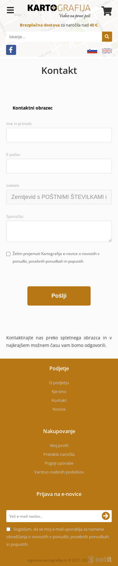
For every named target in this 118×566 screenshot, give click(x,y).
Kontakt (59, 400)
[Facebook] (11, 50)
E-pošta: (13, 154)
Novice (59, 409)
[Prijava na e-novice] (106, 516)
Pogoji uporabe (59, 463)
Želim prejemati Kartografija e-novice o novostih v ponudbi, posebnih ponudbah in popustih (56, 257)
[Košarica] (105, 11)
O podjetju (59, 382)
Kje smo (59, 391)
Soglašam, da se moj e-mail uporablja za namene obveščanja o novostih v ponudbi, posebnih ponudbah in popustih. (57, 536)
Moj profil (59, 445)
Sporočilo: (15, 216)
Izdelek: (13, 185)
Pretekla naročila (59, 454)
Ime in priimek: (19, 123)
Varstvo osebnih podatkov (59, 472)
